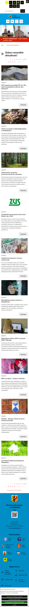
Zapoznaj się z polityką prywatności (14, 596)
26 (23, 59)
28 (8, 61)
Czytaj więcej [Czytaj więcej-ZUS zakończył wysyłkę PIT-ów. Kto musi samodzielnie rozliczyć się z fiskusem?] (23, 104)
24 (18, 59)
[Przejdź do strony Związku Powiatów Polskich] (16, 21)
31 (14, 61)
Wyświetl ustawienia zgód (14, 599)
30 (12, 61)
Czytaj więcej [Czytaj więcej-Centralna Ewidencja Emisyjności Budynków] (23, 478)
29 (10, 61)
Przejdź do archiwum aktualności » (14, 490)
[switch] (22, 2)
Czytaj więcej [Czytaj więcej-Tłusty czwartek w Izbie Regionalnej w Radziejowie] (23, 148)
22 (14, 59)
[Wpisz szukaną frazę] (12, 11)
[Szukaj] (22, 11)
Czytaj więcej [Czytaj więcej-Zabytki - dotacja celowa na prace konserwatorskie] (23, 436)
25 (21, 59)
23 (16, 59)
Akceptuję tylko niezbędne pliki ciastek (14, 602)
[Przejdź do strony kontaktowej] (21, 21)
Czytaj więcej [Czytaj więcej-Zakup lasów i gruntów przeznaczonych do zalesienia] (23, 190)
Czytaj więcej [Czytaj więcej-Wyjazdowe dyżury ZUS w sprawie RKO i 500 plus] (23, 354)
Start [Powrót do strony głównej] (2, 45)
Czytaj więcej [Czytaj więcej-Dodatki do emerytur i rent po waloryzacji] (23, 276)
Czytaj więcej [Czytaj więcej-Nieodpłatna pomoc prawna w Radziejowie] (23, 314)
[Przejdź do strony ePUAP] (12, 21)
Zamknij (14, 604)
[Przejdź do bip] (8, 21)
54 (19, 61)
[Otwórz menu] (27, 1)
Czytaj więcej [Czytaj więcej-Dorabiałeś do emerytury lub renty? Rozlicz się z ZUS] (23, 234)
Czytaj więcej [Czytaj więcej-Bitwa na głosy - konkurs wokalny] (23, 394)
